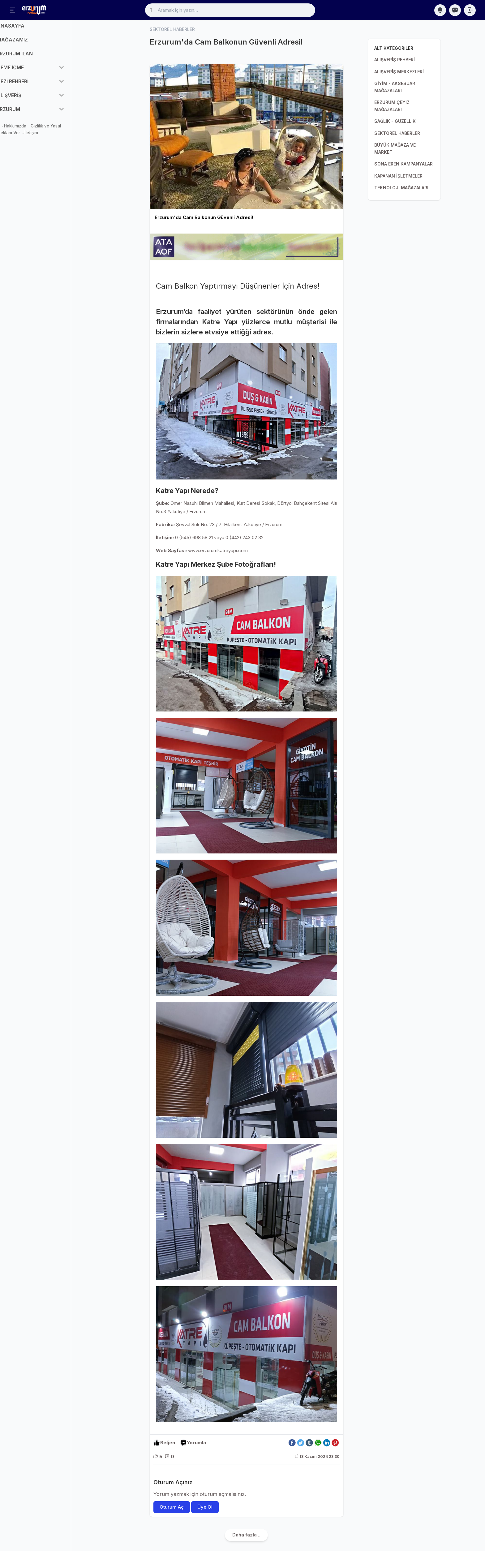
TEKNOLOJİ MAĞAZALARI (401, 187)
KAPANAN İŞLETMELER (398, 175)
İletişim (53, 137)
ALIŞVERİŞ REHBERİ (394, 59)
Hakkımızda (37, 130)
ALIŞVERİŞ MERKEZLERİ (399, 71)
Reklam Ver (31, 137)
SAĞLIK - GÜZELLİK (395, 121)
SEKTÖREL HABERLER (397, 133)
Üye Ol (204, 1507)
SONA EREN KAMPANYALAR (403, 163)
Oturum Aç (172, 1507)
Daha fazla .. (246, 1535)
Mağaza (13, 130)
